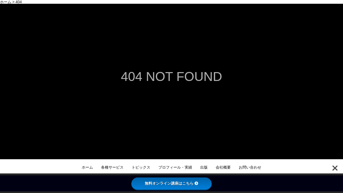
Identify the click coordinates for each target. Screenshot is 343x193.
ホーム (87, 167)
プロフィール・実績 (175, 167)
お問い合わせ (250, 167)
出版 (204, 167)
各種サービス (112, 167)
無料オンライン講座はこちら (171, 183)
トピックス (141, 167)
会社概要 (223, 167)
